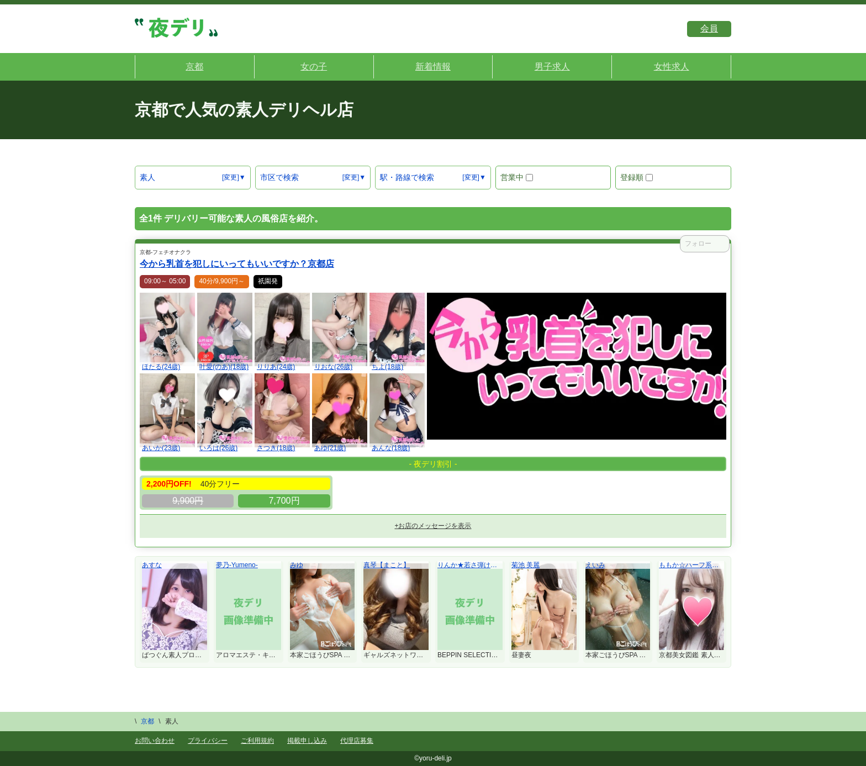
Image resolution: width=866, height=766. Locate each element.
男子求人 (552, 66)
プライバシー (208, 740)
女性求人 (671, 66)
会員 (709, 28)
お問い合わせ (155, 740)
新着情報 (433, 66)
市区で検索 (279, 177)
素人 (147, 177)
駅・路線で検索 (407, 177)
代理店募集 (356, 740)
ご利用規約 (257, 740)
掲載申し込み (307, 740)
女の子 (313, 66)
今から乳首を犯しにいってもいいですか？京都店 (237, 263)
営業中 (516, 177)
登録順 (636, 177)
